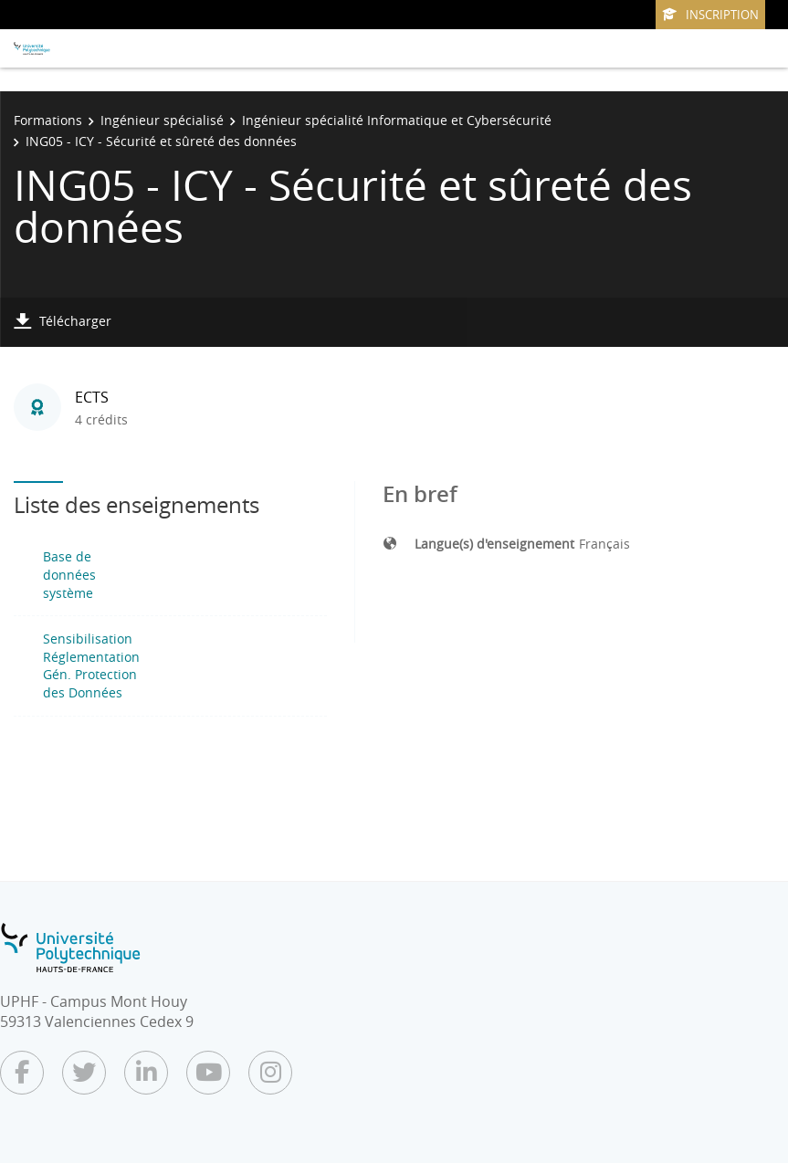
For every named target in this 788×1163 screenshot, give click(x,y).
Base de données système (69, 574)
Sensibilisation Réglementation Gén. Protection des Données (91, 665)
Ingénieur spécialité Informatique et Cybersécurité (397, 120)
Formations (48, 120)
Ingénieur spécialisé (162, 120)
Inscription (710, 14)
